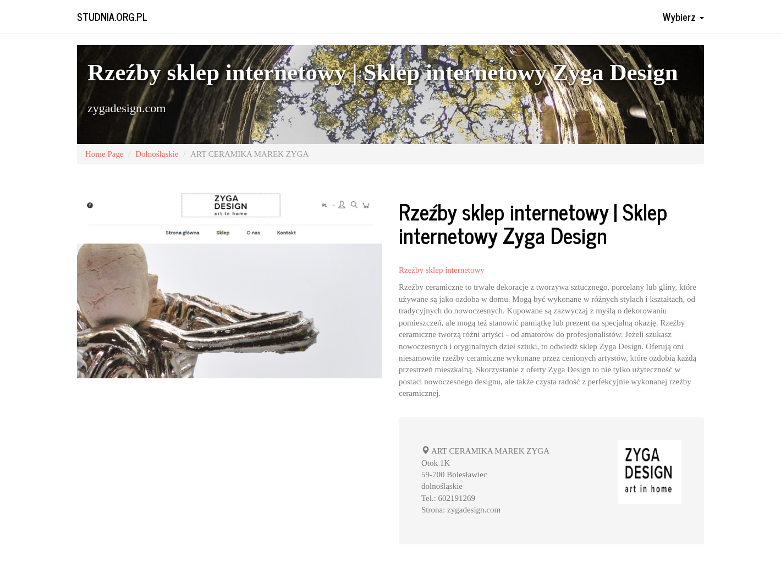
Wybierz (683, 16)
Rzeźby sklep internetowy (442, 270)
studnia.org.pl (112, 16)
